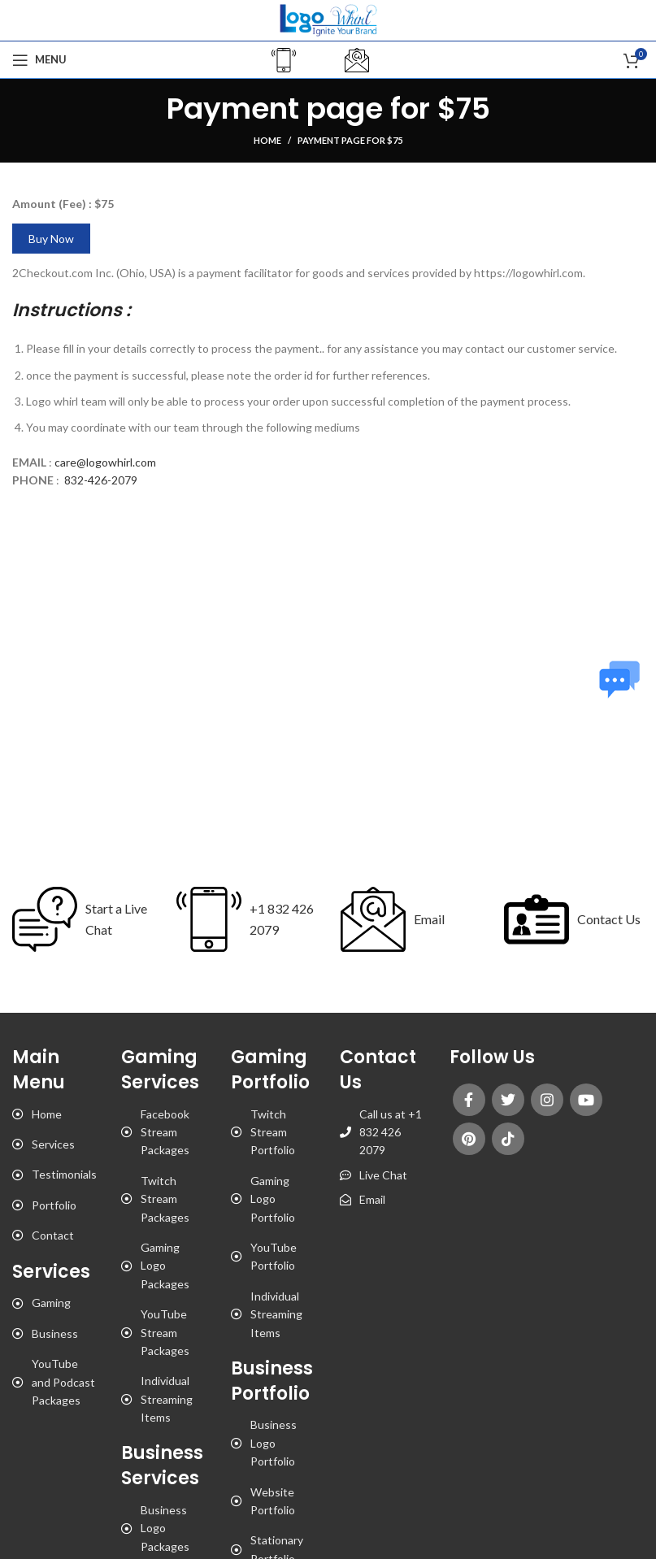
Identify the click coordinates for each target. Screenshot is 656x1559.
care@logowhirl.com (105, 462)
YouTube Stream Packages (165, 1332)
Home (267, 140)
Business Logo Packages (165, 1528)
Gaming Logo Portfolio (272, 1199)
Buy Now (51, 238)
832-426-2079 (100, 480)
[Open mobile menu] (39, 60)
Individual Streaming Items (167, 1399)
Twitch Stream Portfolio (272, 1132)
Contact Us (609, 919)
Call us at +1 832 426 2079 (390, 1132)
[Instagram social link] (547, 1099)
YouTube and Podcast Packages (63, 1382)
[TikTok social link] (508, 1139)
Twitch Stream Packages (165, 1199)
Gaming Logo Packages (165, 1265)
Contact (53, 1235)
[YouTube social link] (586, 1099)
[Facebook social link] (469, 1099)
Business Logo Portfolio (273, 1443)
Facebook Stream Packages (165, 1132)
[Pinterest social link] (469, 1139)
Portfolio (54, 1205)
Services (53, 1144)
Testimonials (64, 1174)
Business (55, 1333)
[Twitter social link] (508, 1099)
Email (429, 919)
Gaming (51, 1302)
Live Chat (383, 1175)
